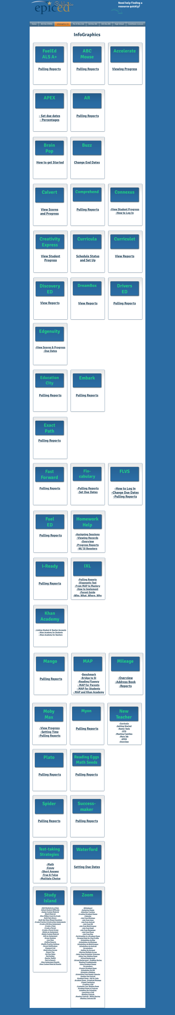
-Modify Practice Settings (50, 944)
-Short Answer (50, 871)
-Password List (50, 948)
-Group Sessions (50, 938)
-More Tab (123, 736)
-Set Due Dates (88, 492)
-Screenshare (88, 948)
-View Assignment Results (50, 962)
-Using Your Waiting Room (87, 956)
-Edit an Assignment (50, 936)
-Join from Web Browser (87, 926)
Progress (50, 260)
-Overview (87, 541)
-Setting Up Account (87, 950)
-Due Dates (50, 351)
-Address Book (125, 682)
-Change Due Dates (125, 492)
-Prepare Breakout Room (88, 968)
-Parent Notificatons (50, 946)
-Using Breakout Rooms (87, 964)
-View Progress (49, 728)
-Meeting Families (123, 734)
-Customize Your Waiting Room (88, 986)
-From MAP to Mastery (87, 585)
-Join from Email (88, 928)
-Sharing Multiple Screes (88, 952)
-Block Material (50, 914)
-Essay (50, 868)
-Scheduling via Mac (87, 940)
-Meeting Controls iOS (88, 998)
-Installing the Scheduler (88, 990)
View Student (50, 256)
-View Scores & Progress (50, 347)
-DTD (124, 731)
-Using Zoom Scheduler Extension (88, 954)
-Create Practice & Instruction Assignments (50, 922)
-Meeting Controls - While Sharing (87, 996)
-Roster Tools (124, 728)
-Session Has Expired (87, 976)
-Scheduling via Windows (88, 942)
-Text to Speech (50, 960)
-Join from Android (88, 922)
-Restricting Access (50, 950)
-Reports (125, 686)
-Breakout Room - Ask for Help (88, 978)
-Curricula (124, 723)
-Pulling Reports (88, 488)
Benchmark (89, 674)
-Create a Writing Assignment (50, 924)
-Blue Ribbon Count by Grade (50, 916)
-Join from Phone (88, 932)
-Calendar (87, 916)
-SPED (124, 739)
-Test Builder (50, 956)
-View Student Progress (124, 209)
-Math (50, 864)
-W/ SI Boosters (87, 548)
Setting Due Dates (87, 867)
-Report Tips (50, 952)
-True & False (50, 875)
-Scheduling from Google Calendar (87, 974)
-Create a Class (50, 926)
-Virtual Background (87, 958)
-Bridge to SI (88, 678)
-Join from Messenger (88, 930)
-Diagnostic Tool (87, 582)
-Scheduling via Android (88, 946)
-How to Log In (125, 213)
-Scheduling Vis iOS (88, 970)
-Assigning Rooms (87, 910)
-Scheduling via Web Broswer (87, 944)
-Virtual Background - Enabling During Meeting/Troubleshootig (88, 961)
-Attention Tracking (88, 912)
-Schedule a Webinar (87, 972)
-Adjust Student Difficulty (50, 910)
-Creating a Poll (87, 984)
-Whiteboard (87, 908)
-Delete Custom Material (50, 934)
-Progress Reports (87, 545)
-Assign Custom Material (50, 912)
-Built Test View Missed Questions (50, 920)
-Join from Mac (87, 934)
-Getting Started (124, 726)
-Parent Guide (87, 592)
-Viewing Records (87, 538)
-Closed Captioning (88, 982)
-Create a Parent (50, 928)
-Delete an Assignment (50, 932)
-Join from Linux (88, 920)
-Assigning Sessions (87, 534)
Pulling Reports (124, 303)
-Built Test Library (50, 918)
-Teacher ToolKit (50, 958)
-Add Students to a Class (50, 908)
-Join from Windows (88, 918)
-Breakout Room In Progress (88, 988)
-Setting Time (49, 732)
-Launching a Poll (87, 992)
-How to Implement (87, 589)
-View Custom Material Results (50, 964)
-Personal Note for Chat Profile (88, 938)
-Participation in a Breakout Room (88, 936)
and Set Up (88, 260)
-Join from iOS (88, 924)
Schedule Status (87, 256)
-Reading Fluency (88, 681)
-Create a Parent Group (50, 930)
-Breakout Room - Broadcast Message (87, 980)
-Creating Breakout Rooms (87, 914)
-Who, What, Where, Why (87, 595)
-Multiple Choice (50, 878)
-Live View (50, 940)
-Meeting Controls (87, 994)
